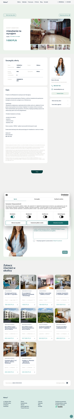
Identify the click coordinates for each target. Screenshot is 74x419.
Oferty (19, 2)
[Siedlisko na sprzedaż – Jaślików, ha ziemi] (45, 291)
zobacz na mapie (15, 36)
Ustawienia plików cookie (37, 222)
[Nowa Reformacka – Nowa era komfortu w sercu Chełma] (11, 324)
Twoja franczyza (25, 408)
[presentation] (50, 245)
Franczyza (30, 2)
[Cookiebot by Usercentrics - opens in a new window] (62, 195)
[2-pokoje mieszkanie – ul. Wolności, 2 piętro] (63, 291)
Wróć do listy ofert (9, 15)
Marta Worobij (55, 80)
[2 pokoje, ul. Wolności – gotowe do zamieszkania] (28, 358)
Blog (41, 2)
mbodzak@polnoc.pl (57, 89)
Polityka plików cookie (61, 403)
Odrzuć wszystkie (15, 222)
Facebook (5, 406)
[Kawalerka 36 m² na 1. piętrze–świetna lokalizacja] (11, 358)
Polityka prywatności (60, 401)
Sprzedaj (60, 2)
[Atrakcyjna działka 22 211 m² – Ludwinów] (45, 324)
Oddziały (24, 2)
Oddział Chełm (60, 93)
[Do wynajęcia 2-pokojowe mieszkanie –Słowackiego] (28, 291)
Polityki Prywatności (57, 240)
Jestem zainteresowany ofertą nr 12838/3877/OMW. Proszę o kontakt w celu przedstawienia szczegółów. (50, 233)
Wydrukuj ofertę (65, 15)
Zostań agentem (25, 406)
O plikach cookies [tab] (58, 199)
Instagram (6, 404)
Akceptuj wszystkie (58, 222)
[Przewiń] (16, 300)
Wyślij (65, 252)
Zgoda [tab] (15, 199)
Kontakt (46, 2)
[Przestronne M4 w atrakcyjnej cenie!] (63, 324)
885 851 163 (55, 86)
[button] (69, 31)
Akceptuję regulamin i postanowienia (49, 240)
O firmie (37, 2)
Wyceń (68, 2)
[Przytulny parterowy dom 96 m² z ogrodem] (11, 291)
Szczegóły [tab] (37, 199)
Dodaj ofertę (24, 403)
